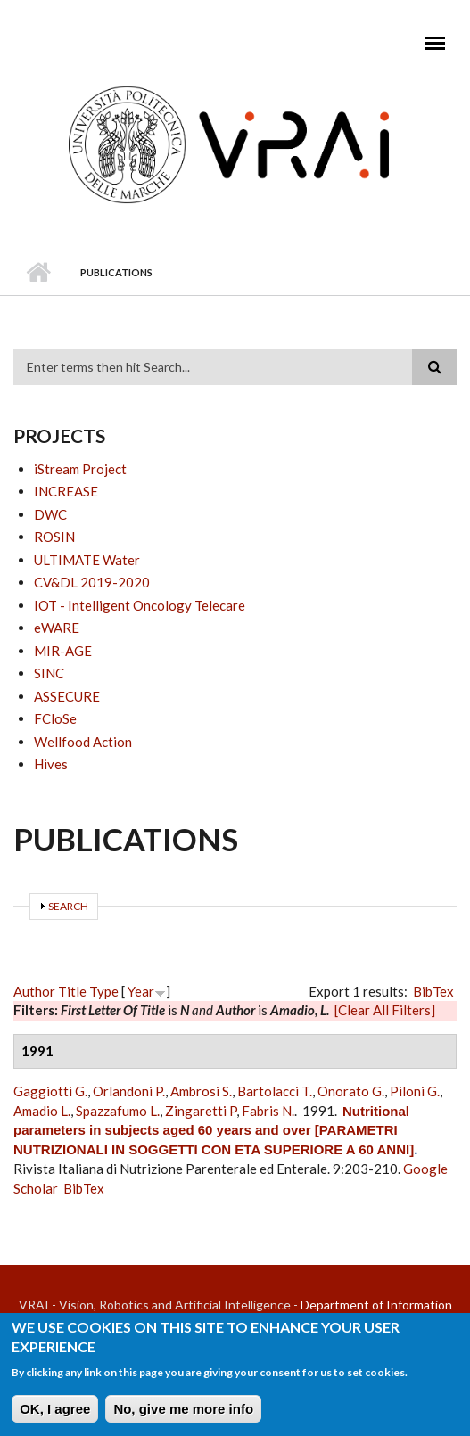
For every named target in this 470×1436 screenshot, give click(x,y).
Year (141, 991)
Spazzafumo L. (118, 1111)
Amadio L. (41, 1111)
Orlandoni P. (129, 1091)
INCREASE (66, 491)
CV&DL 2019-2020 (92, 582)
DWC (50, 514)
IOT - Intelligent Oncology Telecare (139, 605)
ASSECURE (67, 696)
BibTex (433, 991)
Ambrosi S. (201, 1091)
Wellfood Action (83, 742)
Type (104, 991)
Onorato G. (350, 1091)
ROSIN (54, 537)
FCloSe (55, 718)
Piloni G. (415, 1091)
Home (37, 272)
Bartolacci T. (274, 1091)
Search (68, 906)
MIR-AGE (63, 651)
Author (34, 991)
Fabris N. (268, 1111)
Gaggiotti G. (50, 1091)
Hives (51, 764)
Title (72, 991)
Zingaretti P (200, 1111)
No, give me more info (183, 1414)
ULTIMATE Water (87, 560)
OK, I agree (55, 1414)
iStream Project (80, 469)
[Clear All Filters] (384, 1010)
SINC (49, 673)
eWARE (56, 628)
